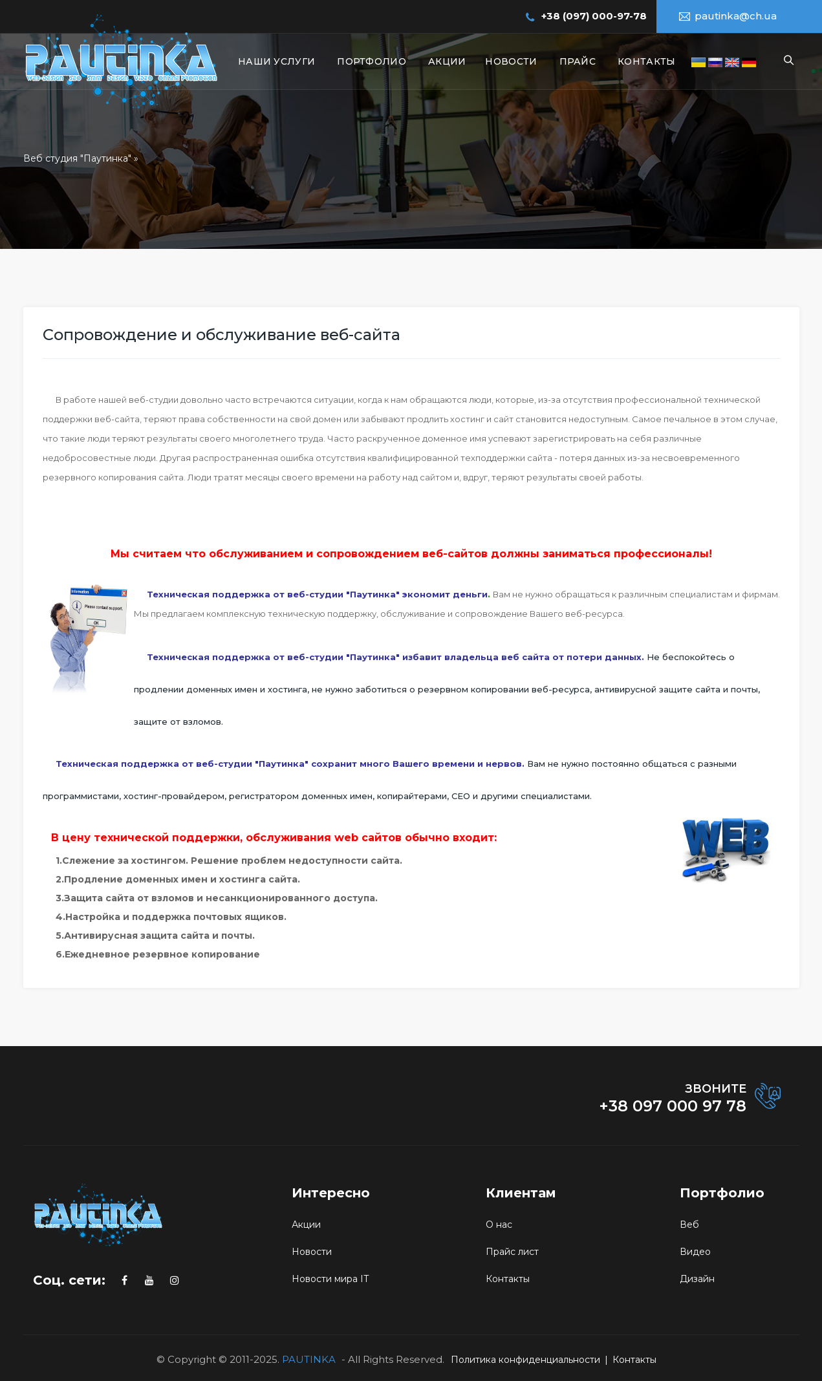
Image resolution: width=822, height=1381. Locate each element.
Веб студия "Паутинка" (77, 158)
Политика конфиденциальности (525, 1359)
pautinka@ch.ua (736, 16)
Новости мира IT (330, 1279)
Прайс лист (512, 1252)
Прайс (577, 61)
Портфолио (371, 61)
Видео (695, 1252)
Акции (447, 61)
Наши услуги (276, 61)
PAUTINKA (309, 1359)
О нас (499, 1224)
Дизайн (697, 1279)
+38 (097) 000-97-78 (594, 16)
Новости (511, 61)
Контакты (646, 61)
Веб (689, 1224)
